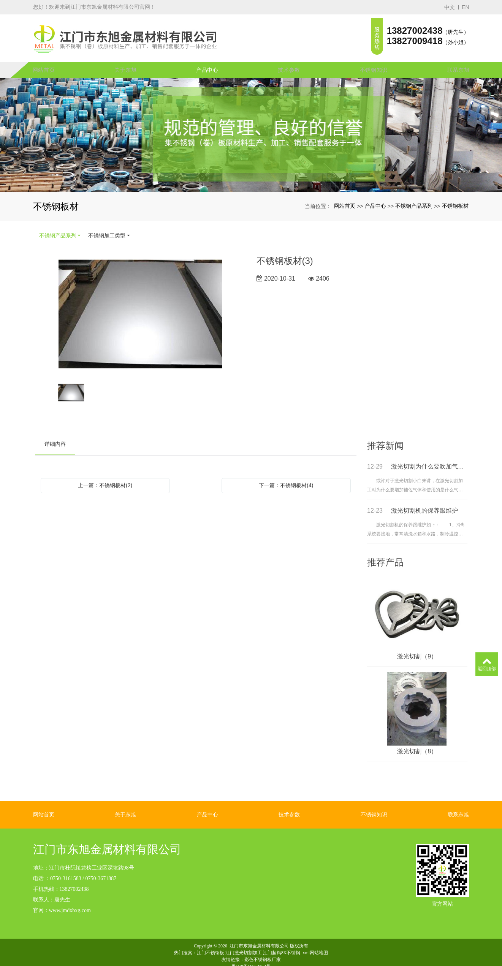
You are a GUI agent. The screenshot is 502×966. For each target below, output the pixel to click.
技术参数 (289, 63)
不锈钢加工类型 (106, 228)
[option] (140, 307)
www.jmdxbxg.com (70, 903)
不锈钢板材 (455, 199)
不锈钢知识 (374, 63)
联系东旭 (458, 63)
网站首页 (44, 63)
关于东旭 (125, 63)
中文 (449, 7)
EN (465, 7)
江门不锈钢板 (210, 945)
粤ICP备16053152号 (251, 958)
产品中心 (207, 63)
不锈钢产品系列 (413, 199)
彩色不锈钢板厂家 (262, 952)
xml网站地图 (315, 945)
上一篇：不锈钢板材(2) (105, 478)
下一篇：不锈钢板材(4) (286, 478)
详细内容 (55, 437)
